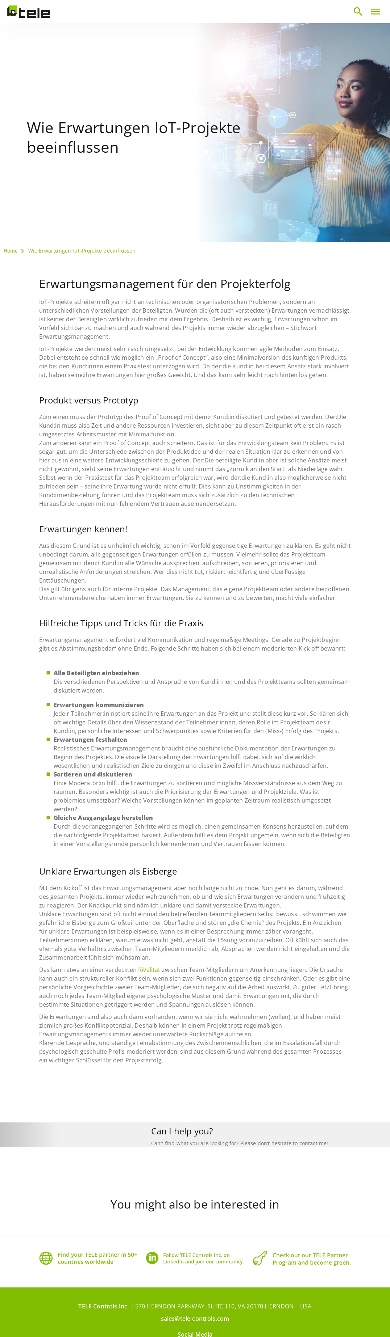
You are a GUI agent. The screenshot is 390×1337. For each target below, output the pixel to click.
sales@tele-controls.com (195, 1304)
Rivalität (149, 970)
